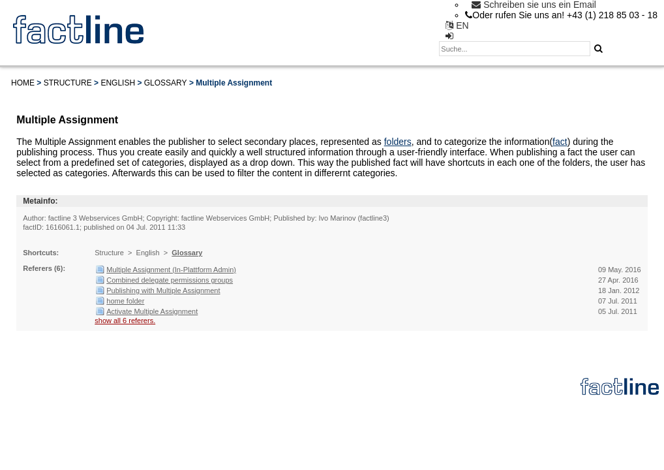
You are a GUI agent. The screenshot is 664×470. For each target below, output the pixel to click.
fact (559, 141)
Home (23, 82)
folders (398, 141)
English (117, 82)
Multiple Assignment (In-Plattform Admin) (171, 270)
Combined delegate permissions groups (169, 280)
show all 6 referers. (125, 320)
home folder (125, 301)
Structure (68, 82)
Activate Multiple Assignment (152, 311)
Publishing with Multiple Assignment (163, 290)
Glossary (165, 82)
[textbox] (514, 48)
